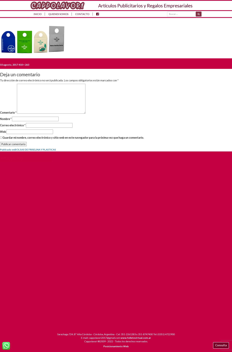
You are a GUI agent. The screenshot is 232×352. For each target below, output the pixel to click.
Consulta (221, 345)
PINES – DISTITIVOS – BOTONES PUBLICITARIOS (20, 291)
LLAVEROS (8, 258)
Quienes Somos (58, 14)
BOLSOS (7, 209)
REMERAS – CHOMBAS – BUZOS (21, 317)
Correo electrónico (12, 125)
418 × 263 (23, 64)
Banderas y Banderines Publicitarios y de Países (25, 197)
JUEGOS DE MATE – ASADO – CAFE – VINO (23, 246)
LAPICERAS (8, 253)
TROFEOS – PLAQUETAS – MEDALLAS (24, 328)
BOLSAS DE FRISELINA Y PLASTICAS (23, 204)
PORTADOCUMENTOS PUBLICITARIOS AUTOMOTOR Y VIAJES (25, 300)
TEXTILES (8, 322)
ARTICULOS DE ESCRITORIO (18, 179)
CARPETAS (8, 220)
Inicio (38, 14)
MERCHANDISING (12, 268)
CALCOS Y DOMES (13, 214)
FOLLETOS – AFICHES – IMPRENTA (22, 234)
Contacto (82, 14)
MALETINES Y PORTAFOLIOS (19, 263)
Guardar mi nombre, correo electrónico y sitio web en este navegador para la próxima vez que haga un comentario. (73, 137)
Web (3, 131)
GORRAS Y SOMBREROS (16, 239)
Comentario (8, 112)
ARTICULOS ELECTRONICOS (19, 185)
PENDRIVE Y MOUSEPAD (16, 284)
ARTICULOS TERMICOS (15, 190)
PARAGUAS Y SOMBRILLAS (17, 279)
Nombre (6, 119)
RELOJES (7, 312)
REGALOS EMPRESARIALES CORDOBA (24, 307)
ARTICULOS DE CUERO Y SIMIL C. (21, 174)
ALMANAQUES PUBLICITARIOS (20, 169)
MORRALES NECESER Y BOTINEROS (23, 274)
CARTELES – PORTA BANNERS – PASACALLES (20, 227)
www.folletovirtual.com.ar (136, 337)
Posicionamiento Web (116, 346)
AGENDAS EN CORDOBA (16, 164)
